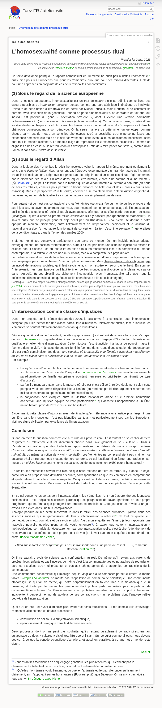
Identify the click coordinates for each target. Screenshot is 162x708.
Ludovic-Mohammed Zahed (36, 537)
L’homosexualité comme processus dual (43, 27)
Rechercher (152, 9)
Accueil (145, 652)
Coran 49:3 (24, 183)
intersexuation (32, 339)
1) (28, 132)
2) (92, 523)
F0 (132, 227)
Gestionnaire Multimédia (128, 14)
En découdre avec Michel (43, 678)
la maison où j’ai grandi (99, 372)
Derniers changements (99, 14)
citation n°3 (87, 549)
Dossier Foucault (64, 68)
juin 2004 (17, 286)
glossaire (128, 68)
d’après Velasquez (35, 578)
